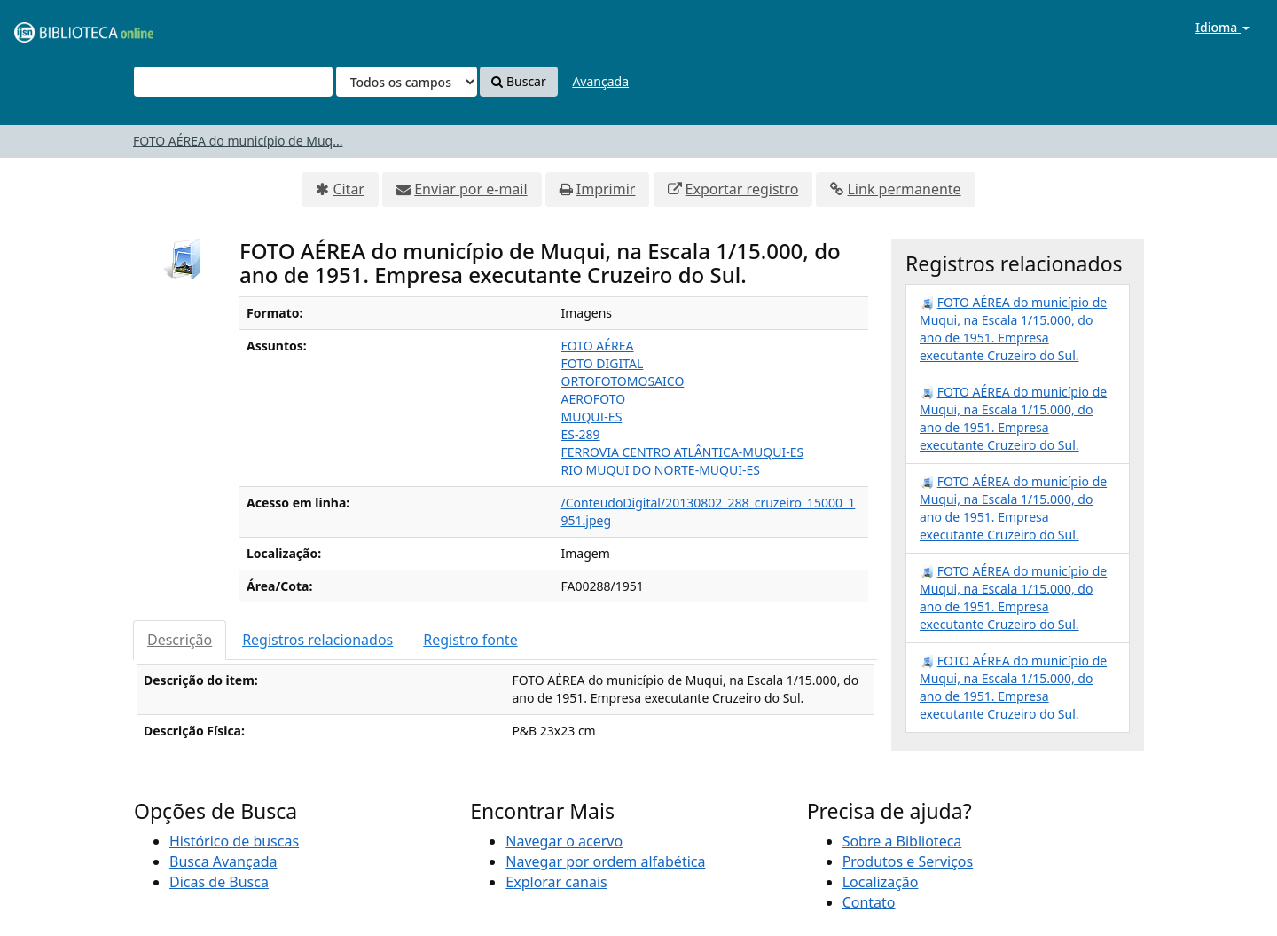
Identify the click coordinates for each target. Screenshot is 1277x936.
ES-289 (580, 434)
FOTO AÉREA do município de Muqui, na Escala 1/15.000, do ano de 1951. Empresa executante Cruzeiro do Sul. (1013, 329)
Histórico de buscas (234, 841)
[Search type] (406, 82)
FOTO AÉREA (597, 345)
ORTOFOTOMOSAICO (623, 381)
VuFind (56, 27)
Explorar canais (556, 882)
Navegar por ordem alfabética (605, 861)
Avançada (600, 81)
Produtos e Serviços (908, 861)
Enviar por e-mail (470, 189)
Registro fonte (470, 639)
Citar (348, 189)
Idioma (1222, 27)
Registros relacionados (317, 639)
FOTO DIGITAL (602, 363)
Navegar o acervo (564, 841)
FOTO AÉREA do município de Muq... (237, 140)
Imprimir (606, 189)
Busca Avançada (223, 861)
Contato (869, 902)
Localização (880, 882)
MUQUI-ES (592, 416)
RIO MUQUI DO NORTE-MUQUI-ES (661, 469)
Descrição (179, 639)
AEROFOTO (593, 398)
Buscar (518, 81)
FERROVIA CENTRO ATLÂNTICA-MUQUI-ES (682, 452)
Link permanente (903, 189)
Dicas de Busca (219, 882)
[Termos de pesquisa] (233, 82)
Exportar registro (742, 189)
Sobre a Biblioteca (902, 841)
